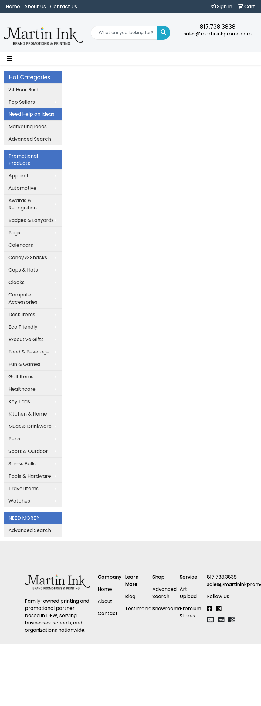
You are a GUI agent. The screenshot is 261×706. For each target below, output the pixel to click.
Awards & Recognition (22, 204)
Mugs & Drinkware (30, 426)
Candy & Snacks (27, 257)
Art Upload (188, 593)
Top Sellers (21, 102)
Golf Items (20, 376)
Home (13, 6)
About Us (35, 6)
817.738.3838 (218, 26)
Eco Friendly (22, 326)
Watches (19, 500)
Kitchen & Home (27, 413)
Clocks (16, 282)
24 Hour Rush (23, 89)
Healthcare (22, 389)
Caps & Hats (23, 269)
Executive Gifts (26, 339)
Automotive (22, 188)
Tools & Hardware (29, 476)
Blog (130, 596)
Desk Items (21, 314)
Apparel (18, 175)
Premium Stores (190, 612)
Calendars (20, 245)
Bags (14, 232)
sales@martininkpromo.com (218, 33)
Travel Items (23, 488)
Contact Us (63, 6)
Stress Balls (22, 463)
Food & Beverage (28, 351)
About (105, 601)
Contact (108, 613)
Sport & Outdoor (28, 451)
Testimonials (140, 608)
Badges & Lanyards (31, 220)
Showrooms (166, 608)
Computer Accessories (22, 298)
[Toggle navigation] (9, 58)
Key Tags (19, 401)
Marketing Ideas (27, 126)
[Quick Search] (124, 33)
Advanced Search (29, 139)
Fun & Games (24, 364)
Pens (14, 438)
